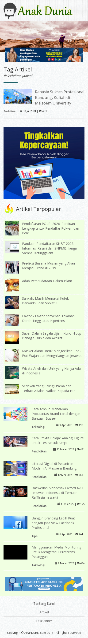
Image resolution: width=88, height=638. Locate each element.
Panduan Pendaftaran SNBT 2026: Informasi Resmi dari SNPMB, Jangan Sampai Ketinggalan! (50, 248)
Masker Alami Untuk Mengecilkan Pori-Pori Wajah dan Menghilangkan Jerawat (52, 353)
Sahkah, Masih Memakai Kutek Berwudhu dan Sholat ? (45, 300)
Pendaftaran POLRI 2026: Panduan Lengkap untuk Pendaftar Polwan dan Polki (50, 228)
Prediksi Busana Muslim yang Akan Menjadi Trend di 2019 (48, 265)
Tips (35, 536)
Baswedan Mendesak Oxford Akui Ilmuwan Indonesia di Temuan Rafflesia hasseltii (57, 493)
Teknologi (38, 427)
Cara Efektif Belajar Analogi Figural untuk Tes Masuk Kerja (58, 440)
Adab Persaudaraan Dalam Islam (47, 281)
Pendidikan (9, 111)
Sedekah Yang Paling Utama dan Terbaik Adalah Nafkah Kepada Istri (49, 388)
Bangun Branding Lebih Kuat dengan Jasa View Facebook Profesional (53, 523)
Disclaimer (44, 621)
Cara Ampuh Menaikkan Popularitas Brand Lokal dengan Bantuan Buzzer (56, 414)
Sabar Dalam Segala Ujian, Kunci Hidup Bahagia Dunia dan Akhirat (51, 335)
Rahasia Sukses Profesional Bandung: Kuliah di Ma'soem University (59, 97)
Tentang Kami (44, 603)
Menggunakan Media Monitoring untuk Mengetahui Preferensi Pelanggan (56, 552)
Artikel (44, 612)
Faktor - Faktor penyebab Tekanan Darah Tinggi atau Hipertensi (48, 318)
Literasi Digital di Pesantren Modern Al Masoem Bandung (54, 465)
